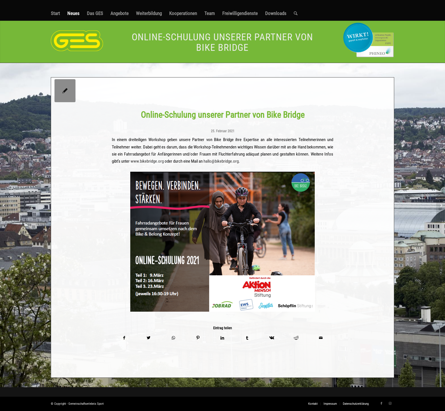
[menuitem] (55, 13)
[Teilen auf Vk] (271, 338)
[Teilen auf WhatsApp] (173, 338)
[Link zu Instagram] (390, 403)
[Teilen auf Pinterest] (198, 338)
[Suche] (295, 13)
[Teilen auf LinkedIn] (222, 338)
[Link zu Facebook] (381, 403)
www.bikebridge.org (147, 161)
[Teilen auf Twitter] (149, 338)
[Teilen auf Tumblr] (247, 338)
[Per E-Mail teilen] (320, 338)
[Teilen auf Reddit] (296, 338)
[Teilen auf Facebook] (124, 338)
